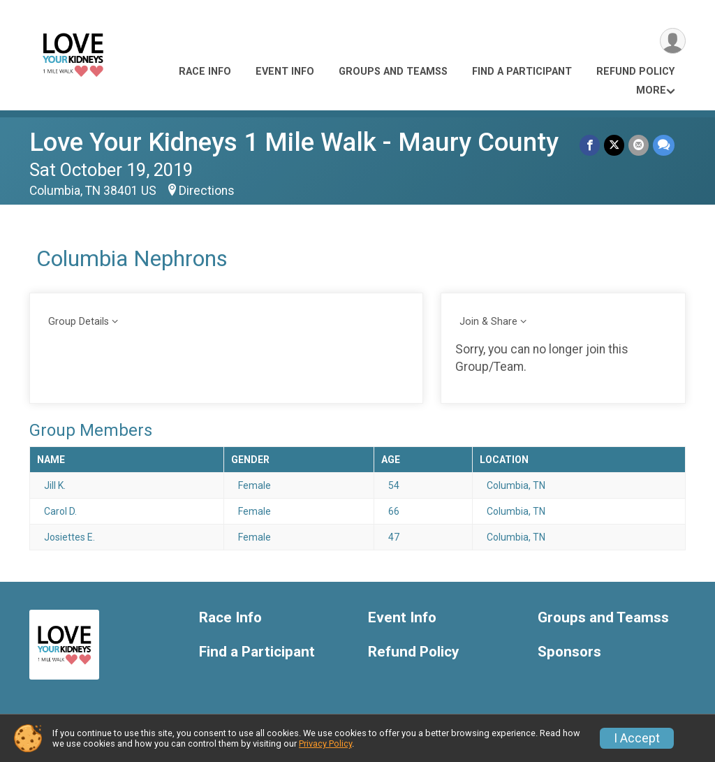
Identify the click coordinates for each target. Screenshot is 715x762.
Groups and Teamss (393, 72)
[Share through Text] (664, 145)
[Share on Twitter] (614, 145)
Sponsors (569, 652)
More (651, 90)
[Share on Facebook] (590, 145)
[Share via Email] (638, 145)
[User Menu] (673, 41)
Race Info (205, 72)
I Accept (637, 738)
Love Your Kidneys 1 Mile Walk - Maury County (294, 142)
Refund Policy (635, 72)
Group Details (78, 322)
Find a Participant (522, 72)
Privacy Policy (325, 743)
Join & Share (488, 322)
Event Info (285, 72)
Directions (207, 191)
